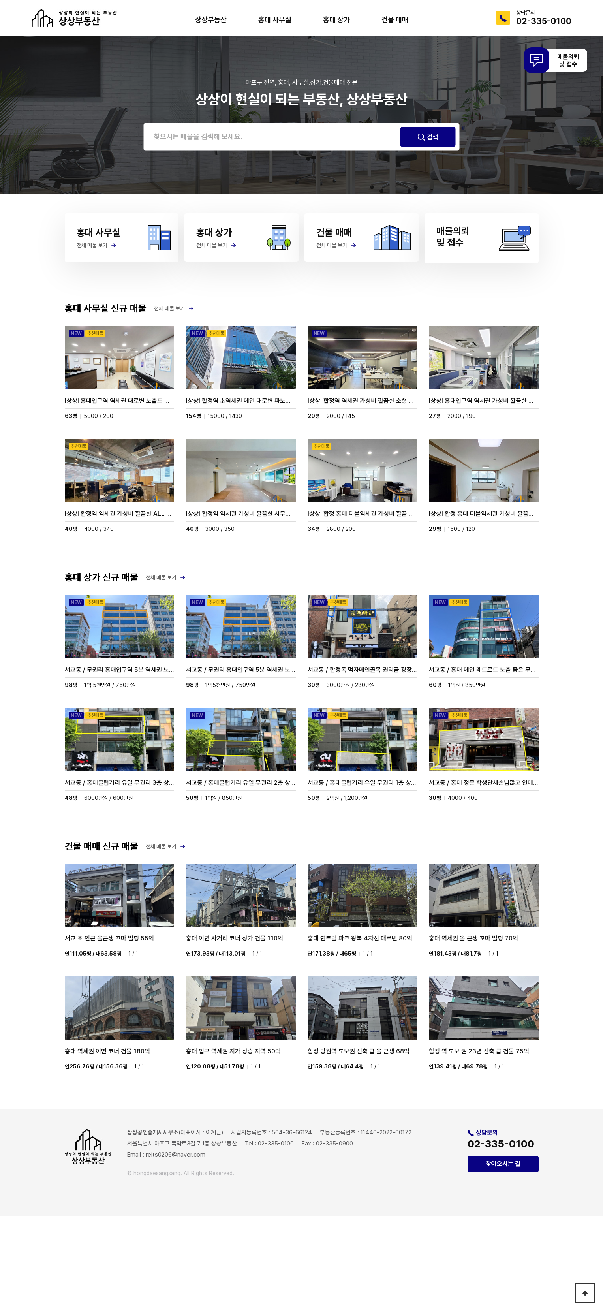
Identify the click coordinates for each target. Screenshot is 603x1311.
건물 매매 (394, 19)
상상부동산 (211, 19)
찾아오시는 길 (503, 1259)
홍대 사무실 (274, 19)
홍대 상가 (336, 19)
